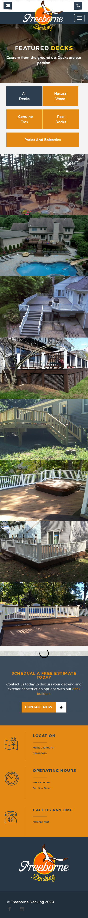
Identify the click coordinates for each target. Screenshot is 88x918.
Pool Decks (60, 119)
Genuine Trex (25, 119)
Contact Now (38, 707)
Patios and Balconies (42, 139)
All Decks (24, 96)
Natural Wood (60, 96)
